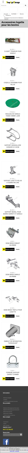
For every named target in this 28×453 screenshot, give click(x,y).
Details (17, 57)
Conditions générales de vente (10, 401)
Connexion (5, 421)
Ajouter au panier (10, 57)
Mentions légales (7, 397)
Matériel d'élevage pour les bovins (11, 409)
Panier (4, 423)
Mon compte (6, 425)
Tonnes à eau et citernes (9, 415)
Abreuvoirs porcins (7, 411)
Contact (5, 399)
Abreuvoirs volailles (7, 413)
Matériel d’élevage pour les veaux (11, 408)
